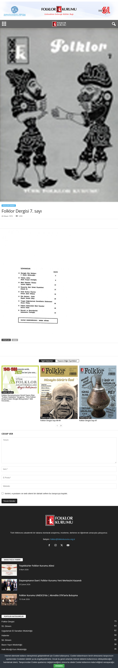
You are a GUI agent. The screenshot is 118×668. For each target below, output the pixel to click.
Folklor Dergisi (9, 206)
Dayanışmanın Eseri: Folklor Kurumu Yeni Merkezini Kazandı (50, 580)
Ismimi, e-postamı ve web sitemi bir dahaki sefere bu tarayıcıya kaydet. (36, 493)
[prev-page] (57, 425)
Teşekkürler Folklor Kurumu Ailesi (36, 565)
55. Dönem (6, 626)
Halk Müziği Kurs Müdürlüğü (14, 649)
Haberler (5, 635)
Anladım (59, 666)
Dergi (15, 340)
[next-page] (60, 425)
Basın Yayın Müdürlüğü (12, 645)
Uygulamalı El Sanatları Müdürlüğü (17, 631)
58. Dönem (6, 640)
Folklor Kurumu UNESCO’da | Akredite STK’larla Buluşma (48, 595)
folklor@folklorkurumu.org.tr (62, 539)
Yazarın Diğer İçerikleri (67, 361)
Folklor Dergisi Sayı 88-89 (50, 420)
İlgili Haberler (47, 361)
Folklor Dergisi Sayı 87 (88, 420)
